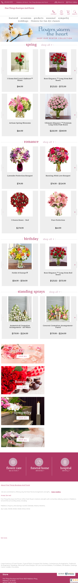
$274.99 (20, 228)
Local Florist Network (29, 582)
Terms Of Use (7, 582)
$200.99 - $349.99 (58, 131)
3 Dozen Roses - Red (20, 220)
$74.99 (20, 183)
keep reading (56, 439)
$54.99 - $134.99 (19, 280)
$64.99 (20, 131)
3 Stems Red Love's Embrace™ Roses (20, 79)
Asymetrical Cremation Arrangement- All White (20, 326)
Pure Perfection (58, 220)
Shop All (45, 45)
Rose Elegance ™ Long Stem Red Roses (58, 79)
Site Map (40, 582)
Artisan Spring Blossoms (20, 123)
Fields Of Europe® (20, 273)
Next (75, 70)
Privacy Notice (17, 582)
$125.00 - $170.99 (58, 86)
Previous (3, 70)
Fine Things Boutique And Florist (19, 8)
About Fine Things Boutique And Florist (15, 432)
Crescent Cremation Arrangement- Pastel (58, 326)
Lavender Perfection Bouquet (20, 176)
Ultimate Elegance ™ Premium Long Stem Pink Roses (58, 124)
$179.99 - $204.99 (20, 333)
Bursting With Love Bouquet (58, 176)
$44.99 (20, 86)
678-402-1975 (8, 2)
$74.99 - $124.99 (58, 183)
